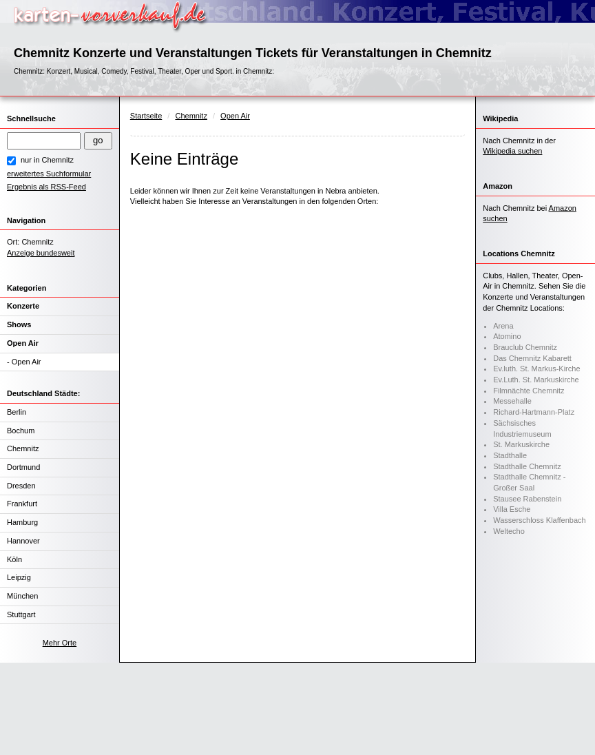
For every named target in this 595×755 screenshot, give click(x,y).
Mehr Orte (60, 643)
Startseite (146, 116)
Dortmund (23, 467)
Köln (14, 559)
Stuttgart (21, 614)
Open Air (23, 343)
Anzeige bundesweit (40, 253)
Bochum (20, 430)
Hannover (23, 541)
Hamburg (22, 522)
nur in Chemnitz (47, 160)
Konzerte (23, 306)
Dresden (21, 486)
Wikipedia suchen (512, 151)
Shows (19, 324)
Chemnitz (23, 448)
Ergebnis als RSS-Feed (46, 187)
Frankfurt (22, 503)
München (22, 596)
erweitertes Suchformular (49, 173)
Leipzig (19, 577)
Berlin (16, 412)
